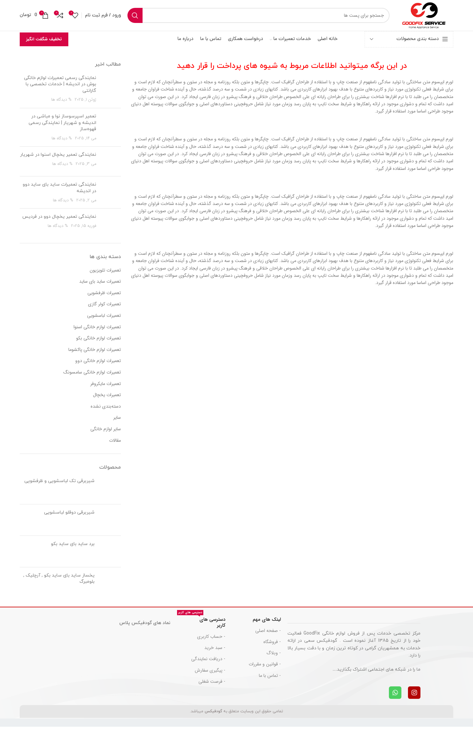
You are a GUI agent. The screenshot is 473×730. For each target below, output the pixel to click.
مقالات (115, 443)
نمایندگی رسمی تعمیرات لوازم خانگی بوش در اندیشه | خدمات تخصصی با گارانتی (60, 87)
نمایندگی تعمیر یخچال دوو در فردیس (59, 220)
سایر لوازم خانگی (105, 432)
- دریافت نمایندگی (208, 662)
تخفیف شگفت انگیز (44, 42)
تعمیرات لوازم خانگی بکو (98, 341)
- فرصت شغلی (211, 684)
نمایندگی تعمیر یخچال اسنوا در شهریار (58, 158)
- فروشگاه (272, 645)
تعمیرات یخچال (107, 398)
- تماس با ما (270, 678)
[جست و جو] (255, 17)
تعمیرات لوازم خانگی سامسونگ (92, 376)
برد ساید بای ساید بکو (73, 547)
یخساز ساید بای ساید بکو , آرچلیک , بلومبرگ (59, 581)
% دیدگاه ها (61, 103)
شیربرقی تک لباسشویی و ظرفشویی (59, 484)
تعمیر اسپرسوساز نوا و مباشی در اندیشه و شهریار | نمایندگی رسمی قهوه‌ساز (62, 125)
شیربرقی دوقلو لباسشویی (69, 515)
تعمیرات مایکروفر (105, 387)
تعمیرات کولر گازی (104, 307)
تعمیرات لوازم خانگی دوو (98, 364)
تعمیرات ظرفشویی (104, 296)
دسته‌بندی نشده (106, 410)
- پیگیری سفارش (210, 673)
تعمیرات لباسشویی (104, 319)
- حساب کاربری (211, 639)
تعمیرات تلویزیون (105, 273)
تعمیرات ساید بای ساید (100, 285)
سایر (117, 421)
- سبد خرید (214, 651)
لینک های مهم (267, 622)
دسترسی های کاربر (201, 624)
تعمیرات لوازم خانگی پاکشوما (94, 353)
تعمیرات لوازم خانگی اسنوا (97, 330)
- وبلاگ (273, 656)
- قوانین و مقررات (265, 667)
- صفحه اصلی (268, 633)
